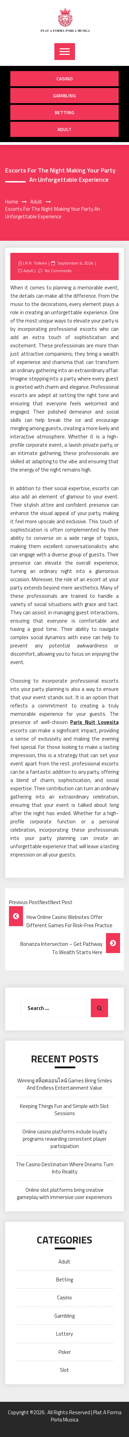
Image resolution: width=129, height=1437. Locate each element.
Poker (64, 1352)
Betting (64, 112)
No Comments (58, 270)
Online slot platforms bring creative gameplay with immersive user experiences (64, 1193)
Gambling (64, 95)
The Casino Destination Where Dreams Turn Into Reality (65, 1168)
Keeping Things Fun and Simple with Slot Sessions (64, 1109)
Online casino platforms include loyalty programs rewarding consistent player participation (64, 1139)
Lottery (64, 1334)
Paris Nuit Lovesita (94, 722)
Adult (64, 129)
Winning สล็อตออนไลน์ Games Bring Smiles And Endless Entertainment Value (64, 1084)
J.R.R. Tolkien (35, 263)
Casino (64, 78)
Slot (64, 1370)
